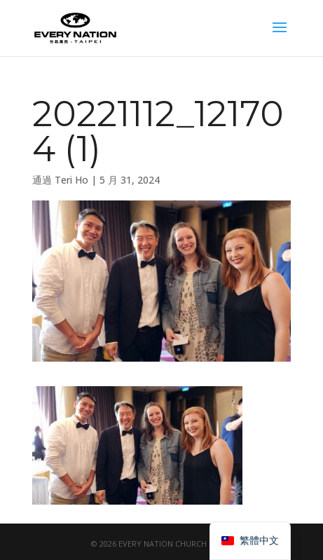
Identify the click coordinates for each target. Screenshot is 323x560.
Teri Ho (71, 179)
